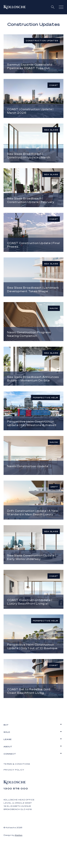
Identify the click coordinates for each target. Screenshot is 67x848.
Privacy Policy (14, 770)
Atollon (18, 835)
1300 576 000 (16, 788)
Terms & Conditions (17, 764)
